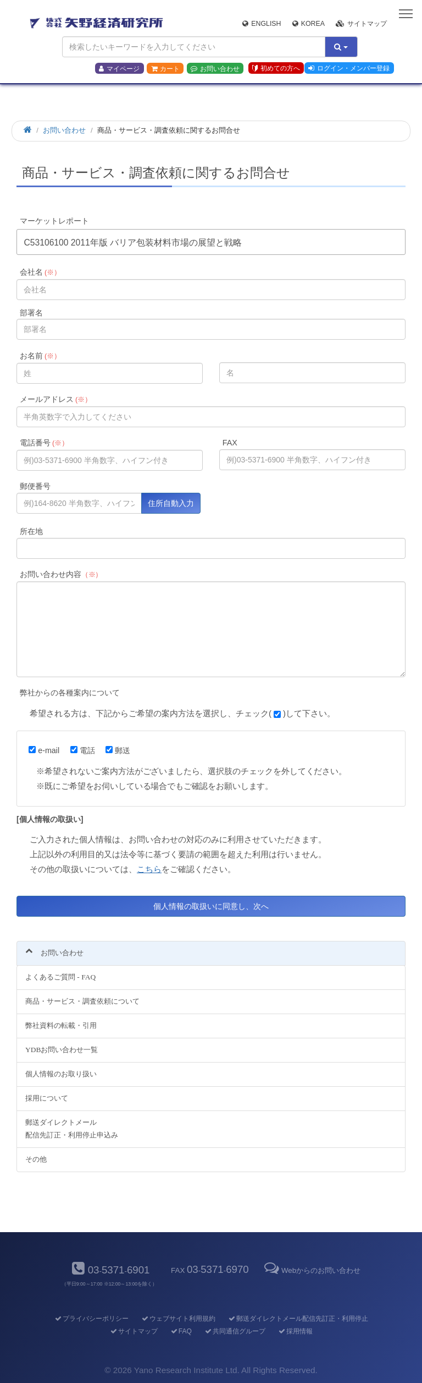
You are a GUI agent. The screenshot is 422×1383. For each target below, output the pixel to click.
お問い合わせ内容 (61, 574)
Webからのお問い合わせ (311, 1270)
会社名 (40, 272)
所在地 (31, 531)
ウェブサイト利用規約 (178, 1318)
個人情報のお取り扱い (61, 1074)
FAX (230, 442)
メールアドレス (56, 399)
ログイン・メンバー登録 (349, 68)
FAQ (180, 1331)
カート (165, 69)
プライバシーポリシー (91, 1318)
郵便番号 (35, 486)
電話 (82, 750)
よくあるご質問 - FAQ (60, 977)
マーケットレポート (54, 220)
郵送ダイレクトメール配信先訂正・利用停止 (297, 1318)
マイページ (119, 69)
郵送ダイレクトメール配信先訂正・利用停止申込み (71, 1128)
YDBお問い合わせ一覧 (61, 1050)
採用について (46, 1098)
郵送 (118, 750)
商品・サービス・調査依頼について (82, 1001)
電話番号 (44, 442)
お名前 (40, 355)
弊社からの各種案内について (70, 692)
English (261, 24)
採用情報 (294, 1331)
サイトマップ (361, 24)
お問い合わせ (215, 69)
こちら (149, 869)
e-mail (44, 750)
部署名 (31, 312)
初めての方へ (276, 68)
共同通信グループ (234, 1331)
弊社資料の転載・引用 (61, 1025)
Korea (308, 24)
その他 (36, 1159)
